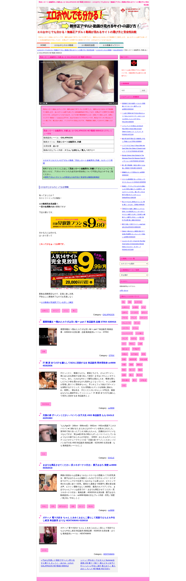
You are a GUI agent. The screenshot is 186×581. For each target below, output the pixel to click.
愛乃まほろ (62, 506)
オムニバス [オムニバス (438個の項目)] (126, 323)
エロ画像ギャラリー (111, 45)
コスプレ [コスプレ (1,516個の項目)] (125, 328)
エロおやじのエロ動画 (63, 45)
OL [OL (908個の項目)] (123, 302)
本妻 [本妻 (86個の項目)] (124, 365)
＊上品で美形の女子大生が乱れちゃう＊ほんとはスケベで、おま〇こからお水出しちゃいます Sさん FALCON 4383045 (133, 117)
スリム (66, 311)
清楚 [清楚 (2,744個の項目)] (131, 365)
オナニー (56, 311)
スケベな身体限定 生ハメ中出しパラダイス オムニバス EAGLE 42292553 (134, 180)
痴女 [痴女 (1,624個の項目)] (140, 370)
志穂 (43, 351)
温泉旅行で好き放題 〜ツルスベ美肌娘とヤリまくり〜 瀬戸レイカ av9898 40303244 (133, 106)
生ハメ (81, 506)
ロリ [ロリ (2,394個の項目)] (124, 344)
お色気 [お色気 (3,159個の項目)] (135, 307)
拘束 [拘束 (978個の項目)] (124, 359)
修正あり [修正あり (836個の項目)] (125, 349)
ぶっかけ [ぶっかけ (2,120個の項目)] (134, 312)
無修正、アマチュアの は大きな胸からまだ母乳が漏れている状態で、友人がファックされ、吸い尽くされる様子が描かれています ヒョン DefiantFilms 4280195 (133, 191)
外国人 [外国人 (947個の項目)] (124, 354)
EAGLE (111, 458)
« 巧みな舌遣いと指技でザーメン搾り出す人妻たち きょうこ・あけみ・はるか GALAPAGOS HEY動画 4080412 (58, 563)
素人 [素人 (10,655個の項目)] (131, 375)
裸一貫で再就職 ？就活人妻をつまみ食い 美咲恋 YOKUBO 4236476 (133, 166)
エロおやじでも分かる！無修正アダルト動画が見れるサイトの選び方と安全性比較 (65, 50)
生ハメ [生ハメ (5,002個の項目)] (132, 370)
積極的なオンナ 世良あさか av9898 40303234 (133, 173)
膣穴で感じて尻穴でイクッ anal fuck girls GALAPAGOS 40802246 (133, 225)
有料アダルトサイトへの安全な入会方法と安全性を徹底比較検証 (72, 177)
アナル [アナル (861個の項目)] (124, 318)
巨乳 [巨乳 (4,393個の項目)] (143, 354)
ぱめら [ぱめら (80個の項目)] (124, 312)
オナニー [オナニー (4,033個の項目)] (143, 318)
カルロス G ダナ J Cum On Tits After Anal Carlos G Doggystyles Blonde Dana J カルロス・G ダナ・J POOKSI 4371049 (133, 245)
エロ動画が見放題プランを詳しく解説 (57, 302)
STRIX (111, 356)
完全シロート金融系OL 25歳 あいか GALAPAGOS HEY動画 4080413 (66, 57)
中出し (44, 506)
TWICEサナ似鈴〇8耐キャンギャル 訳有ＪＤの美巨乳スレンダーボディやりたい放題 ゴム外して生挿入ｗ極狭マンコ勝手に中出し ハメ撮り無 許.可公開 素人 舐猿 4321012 (133, 214)
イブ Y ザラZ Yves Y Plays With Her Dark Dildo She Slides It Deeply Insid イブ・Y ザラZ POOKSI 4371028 (133, 148)
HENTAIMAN (108, 554)
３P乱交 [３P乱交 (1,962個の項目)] (143, 380)
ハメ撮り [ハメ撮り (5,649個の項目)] (139, 333)
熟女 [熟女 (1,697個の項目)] (124, 370)
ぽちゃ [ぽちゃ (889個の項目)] (144, 312)
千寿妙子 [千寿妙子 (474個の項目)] (136, 349)
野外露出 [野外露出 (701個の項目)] (125, 380)
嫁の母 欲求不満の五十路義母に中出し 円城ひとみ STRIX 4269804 (133, 140)
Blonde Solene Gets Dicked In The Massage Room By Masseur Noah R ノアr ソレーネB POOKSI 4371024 (133, 158)
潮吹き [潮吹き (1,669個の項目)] (139, 365)
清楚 (72, 506)
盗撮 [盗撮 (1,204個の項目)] (124, 375)
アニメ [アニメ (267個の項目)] (133, 318)
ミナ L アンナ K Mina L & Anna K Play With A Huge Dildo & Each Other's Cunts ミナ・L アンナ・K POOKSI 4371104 (132, 130)
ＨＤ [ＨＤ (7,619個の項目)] (124, 385)
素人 (74, 311)
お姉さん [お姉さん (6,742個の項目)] (125, 307)
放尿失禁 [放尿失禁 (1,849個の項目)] (133, 359)
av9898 (111, 408)
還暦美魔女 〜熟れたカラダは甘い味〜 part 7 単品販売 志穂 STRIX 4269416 (79, 322)
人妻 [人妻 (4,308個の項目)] (140, 344)
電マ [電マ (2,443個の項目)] (134, 380)
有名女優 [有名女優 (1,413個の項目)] (143, 359)
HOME (43, 45)
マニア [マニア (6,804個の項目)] (124, 338)
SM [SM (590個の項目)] (129, 302)
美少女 (90, 506)
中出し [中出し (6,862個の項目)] (132, 344)
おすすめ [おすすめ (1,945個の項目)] (138, 302)
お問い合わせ (124, 290)
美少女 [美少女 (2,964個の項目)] (139, 375)
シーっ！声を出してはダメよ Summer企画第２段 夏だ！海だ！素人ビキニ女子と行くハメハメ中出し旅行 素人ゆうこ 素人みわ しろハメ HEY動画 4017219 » (98, 564)
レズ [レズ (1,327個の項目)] (142, 338)
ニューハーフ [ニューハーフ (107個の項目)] (127, 333)
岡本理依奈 (45, 404)
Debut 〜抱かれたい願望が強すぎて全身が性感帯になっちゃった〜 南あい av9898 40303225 (133, 234)
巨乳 (52, 506)
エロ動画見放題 (88, 45)
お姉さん (45, 311)
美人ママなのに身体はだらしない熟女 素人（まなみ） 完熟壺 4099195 (133, 203)
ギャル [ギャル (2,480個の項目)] (137, 323)
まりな (44, 550)
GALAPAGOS (118, 50)
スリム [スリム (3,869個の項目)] (135, 328)
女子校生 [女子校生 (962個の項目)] (134, 354)
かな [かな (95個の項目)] (143, 307)
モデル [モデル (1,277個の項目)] (133, 338)
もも (43, 454)
